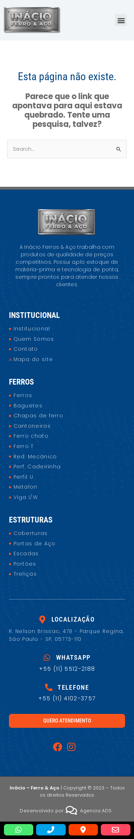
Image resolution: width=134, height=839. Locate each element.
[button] (121, 20)
